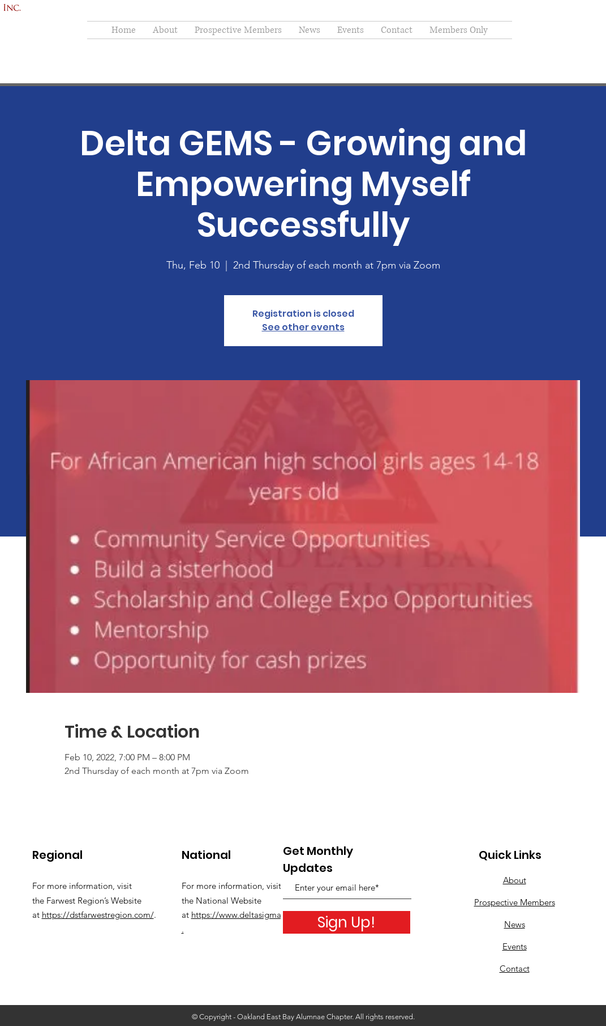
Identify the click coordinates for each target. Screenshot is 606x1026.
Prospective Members (514, 902)
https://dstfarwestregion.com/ (98, 914)
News (514, 924)
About (514, 880)
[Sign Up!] (346, 922)
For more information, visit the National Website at (231, 900)
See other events (303, 327)
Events (514, 946)
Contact (515, 968)
